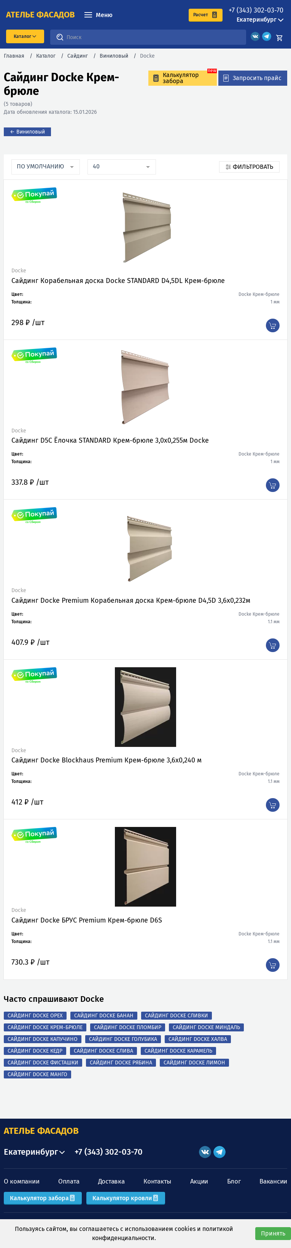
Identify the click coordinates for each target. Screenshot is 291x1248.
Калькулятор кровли (125, 1198)
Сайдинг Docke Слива (103, 1051)
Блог (234, 1181)
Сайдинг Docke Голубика (123, 1039)
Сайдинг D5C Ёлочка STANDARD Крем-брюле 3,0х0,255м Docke (110, 440)
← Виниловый (27, 132)
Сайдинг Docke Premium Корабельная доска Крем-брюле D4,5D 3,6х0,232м (130, 600)
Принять (273, 1233)
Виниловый (114, 56)
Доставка (111, 1181)
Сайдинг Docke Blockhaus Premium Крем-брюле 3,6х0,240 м (106, 760)
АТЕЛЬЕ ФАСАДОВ (41, 1130)
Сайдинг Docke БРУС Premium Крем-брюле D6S (86, 920)
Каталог (46, 56)
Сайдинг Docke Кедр (35, 1051)
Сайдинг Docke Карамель (178, 1051)
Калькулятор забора (43, 1198)
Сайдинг (77, 56)
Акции (199, 1181)
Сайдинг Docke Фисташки (43, 1062)
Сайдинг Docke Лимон (194, 1062)
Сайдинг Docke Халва (198, 1039)
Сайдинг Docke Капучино (43, 1039)
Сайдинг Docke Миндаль (206, 1027)
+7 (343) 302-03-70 (256, 10)
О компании (21, 1181)
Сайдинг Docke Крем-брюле (45, 1027)
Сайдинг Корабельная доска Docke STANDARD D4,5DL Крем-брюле (118, 281)
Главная (14, 56)
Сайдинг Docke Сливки (176, 1015)
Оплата (68, 1181)
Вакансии (273, 1181)
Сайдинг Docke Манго (37, 1074)
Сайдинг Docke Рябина (121, 1062)
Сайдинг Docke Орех (35, 1015)
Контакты (157, 1181)
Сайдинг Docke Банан (104, 1015)
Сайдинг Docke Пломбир (127, 1027)
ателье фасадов (40, 15)
